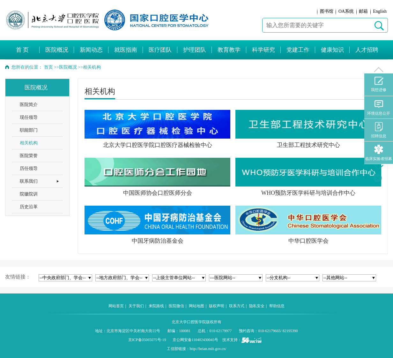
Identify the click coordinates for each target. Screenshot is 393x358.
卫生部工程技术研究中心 (308, 145)
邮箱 (363, 11)
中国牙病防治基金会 (157, 241)
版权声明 (216, 306)
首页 (48, 67)
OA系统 (346, 11)
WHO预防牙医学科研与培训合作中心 (308, 193)
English (380, 11)
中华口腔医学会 (308, 241)
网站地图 (196, 306)
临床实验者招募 (378, 153)
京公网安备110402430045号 (196, 340)
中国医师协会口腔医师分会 (157, 193)
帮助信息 (277, 306)
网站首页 (116, 306)
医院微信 (176, 306)
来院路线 (156, 306)
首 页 (22, 50)
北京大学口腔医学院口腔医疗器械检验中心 (157, 145)
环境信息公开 (378, 107)
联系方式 (236, 306)
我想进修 (378, 84)
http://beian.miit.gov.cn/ (208, 349)
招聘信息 (378, 130)
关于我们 (136, 306)
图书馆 (326, 11)
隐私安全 (256, 306)
